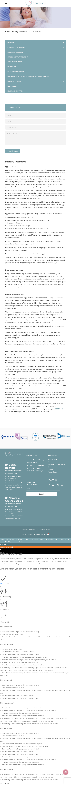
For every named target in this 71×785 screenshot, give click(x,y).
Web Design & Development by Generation (35, 534)
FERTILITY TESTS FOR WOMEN (35, 47)
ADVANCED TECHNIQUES (35, 81)
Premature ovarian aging (16, 218)
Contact (50, 469)
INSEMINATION (11, 67)
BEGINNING (35, 42)
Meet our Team (53, 459)
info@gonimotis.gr (37, 471)
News (49, 462)
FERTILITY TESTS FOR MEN (35, 52)
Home (7, 32)
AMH (32, 218)
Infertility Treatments (19, 32)
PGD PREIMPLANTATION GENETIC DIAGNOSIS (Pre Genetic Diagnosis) (28, 76)
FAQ (49, 467)
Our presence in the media (56, 464)
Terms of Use (52, 472)
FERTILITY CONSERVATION (35, 91)
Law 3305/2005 (57, 409)
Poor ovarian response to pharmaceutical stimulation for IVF (28, 220)
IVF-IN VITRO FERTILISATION (35, 71)
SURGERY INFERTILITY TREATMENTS (35, 57)
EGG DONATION (12, 86)
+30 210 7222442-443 (37, 465)
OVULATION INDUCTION (14, 62)
